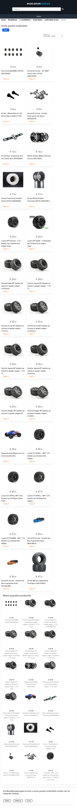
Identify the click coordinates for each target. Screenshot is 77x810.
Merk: (6, 30)
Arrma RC (18, 800)
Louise (29, 800)
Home (39, 16)
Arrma (7, 800)
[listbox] (52, 36)
